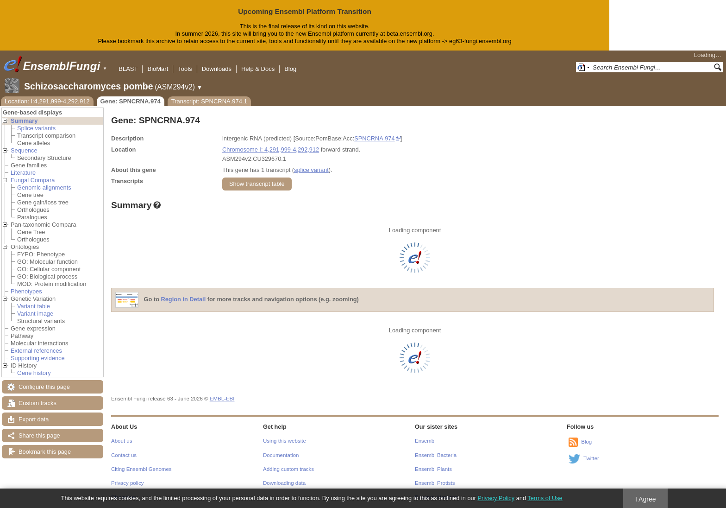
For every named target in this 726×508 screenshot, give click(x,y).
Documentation (281, 455)
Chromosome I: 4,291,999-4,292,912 (270, 149)
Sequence (24, 150)
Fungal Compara (33, 180)
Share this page (39, 435)
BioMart (157, 68)
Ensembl (425, 441)
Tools (185, 68)
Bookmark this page (45, 451)
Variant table (33, 306)
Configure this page (44, 386)
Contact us (124, 455)
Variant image (35, 313)
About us (121, 441)
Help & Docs (258, 68)
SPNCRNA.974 (374, 138)
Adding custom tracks (288, 469)
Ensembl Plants (433, 469)
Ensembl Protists (435, 483)
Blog (290, 68)
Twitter (591, 458)
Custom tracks (37, 403)
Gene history (34, 372)
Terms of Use (544, 498)
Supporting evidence (38, 358)
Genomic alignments (44, 187)
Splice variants (36, 128)
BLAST (128, 68)
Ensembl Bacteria (436, 455)
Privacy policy (127, 483)
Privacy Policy (495, 498)
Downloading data (284, 483)
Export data (34, 419)
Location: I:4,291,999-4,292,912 (47, 101)
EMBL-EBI (222, 398)
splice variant (311, 169)
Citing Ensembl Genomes (141, 469)
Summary (24, 120)
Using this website (284, 441)
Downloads (217, 68)
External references (36, 350)
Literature (23, 172)
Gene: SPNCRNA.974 (130, 101)
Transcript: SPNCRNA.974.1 (209, 101)
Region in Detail (183, 299)
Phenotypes (26, 291)
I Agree (645, 499)
